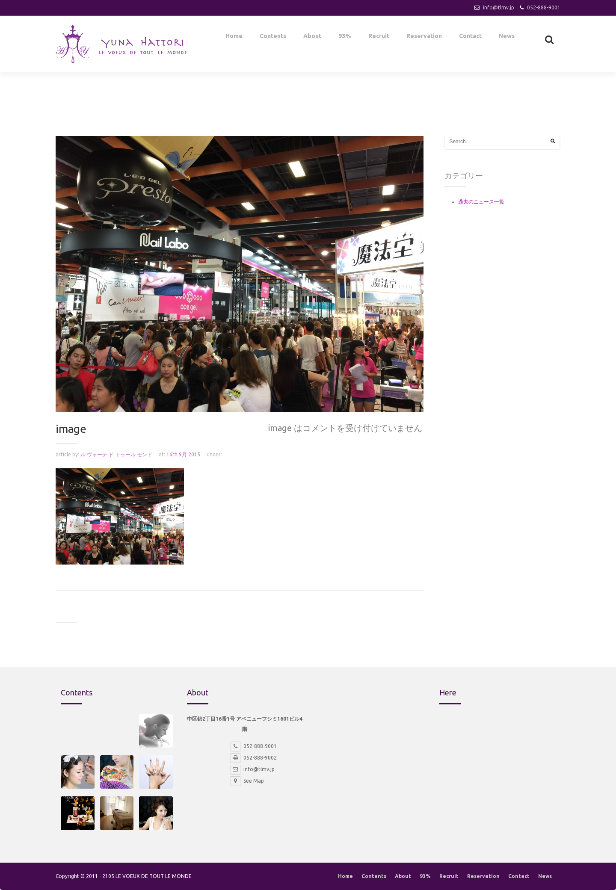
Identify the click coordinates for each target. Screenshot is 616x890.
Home (234, 37)
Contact (470, 37)
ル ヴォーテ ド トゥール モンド (116, 454)
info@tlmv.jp (498, 7)
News (507, 37)
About (312, 37)
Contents (273, 37)
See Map (247, 781)
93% (344, 37)
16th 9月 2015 (183, 454)
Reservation (424, 37)
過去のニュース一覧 (481, 201)
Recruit (378, 37)
